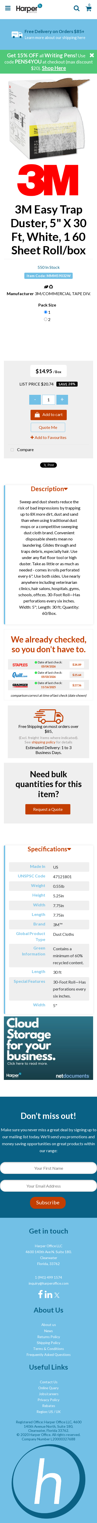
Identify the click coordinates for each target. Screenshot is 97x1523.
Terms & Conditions (48, 1349)
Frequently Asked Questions (49, 1355)
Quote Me (48, 427)
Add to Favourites (48, 437)
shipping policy (43, 742)
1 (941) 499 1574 (48, 1277)
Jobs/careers (48, 1394)
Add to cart (49, 415)
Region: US (44, 1412)
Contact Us (48, 1382)
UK (58, 1412)
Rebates (48, 1406)
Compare (21, 450)
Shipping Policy (48, 1343)
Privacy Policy (48, 1400)
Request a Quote (48, 809)
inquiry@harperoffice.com (49, 1283)
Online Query (48, 1388)
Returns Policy (48, 1337)
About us (48, 1325)
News (48, 1331)
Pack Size (47, 304)
